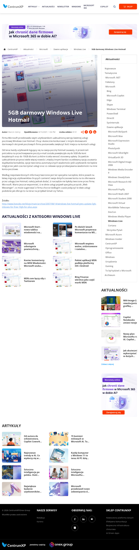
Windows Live (80, 49)
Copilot (104, 6)
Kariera (40, 521)
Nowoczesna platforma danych (120, 517)
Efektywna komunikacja (116, 521)
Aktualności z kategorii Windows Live (41, 216)
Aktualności (48, 6)
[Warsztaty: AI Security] (69, 32)
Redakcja (41, 517)
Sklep (128, 6)
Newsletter (63, 6)
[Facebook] (75, 519)
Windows (76, 6)
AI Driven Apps (112, 533)
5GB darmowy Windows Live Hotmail (109, 49)
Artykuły (32, 6)
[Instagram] (75, 527)
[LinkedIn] (83, 519)
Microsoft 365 (89, 6)
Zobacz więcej (107, 364)
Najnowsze (110, 68)
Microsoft (43, 49)
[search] (114, 6)
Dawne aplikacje (61, 49)
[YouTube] (92, 519)
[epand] (38, 6)
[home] (13, 6)
